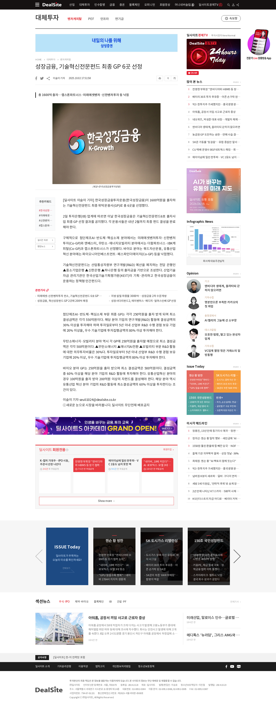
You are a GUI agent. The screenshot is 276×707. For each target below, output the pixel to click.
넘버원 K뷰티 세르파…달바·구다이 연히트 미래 (218, 476)
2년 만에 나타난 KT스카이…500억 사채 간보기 (218, 491)
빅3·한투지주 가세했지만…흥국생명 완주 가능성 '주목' (223, 104)
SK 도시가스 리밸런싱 (227, 375)
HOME (38, 59)
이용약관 (83, 666)
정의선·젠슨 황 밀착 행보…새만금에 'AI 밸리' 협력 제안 (223, 438)
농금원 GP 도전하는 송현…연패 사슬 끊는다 (216, 134)
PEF (91, 19)
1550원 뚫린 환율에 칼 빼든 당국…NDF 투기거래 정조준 (223, 446)
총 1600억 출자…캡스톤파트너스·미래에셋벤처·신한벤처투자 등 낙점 (83, 95)
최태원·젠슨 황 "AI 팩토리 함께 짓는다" (214, 461)
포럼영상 (165, 4)
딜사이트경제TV (210, 4)
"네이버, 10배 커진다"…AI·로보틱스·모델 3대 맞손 (201, 384)
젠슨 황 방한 (196, 375)
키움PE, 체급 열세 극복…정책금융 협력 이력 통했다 (201, 406)
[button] (237, 556)
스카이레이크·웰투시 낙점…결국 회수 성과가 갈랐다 (201, 410)
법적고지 (100, 666)
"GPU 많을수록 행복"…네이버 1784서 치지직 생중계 (201, 388)
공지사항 (42, 657)
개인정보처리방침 (121, 666)
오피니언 (149, 4)
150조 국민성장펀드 (200, 397)
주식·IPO (64, 601)
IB (110, 601)
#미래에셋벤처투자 (46, 215)
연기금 (119, 19)
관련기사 (40, 290)
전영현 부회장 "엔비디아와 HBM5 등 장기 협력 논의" (221, 89)
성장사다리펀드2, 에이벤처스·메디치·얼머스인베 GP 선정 (143, 301)
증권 (122, 4)
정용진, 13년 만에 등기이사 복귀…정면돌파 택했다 (220, 431)
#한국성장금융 (46, 210)
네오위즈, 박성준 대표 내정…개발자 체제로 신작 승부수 (223, 119)
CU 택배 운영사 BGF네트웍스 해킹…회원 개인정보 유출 (223, 149)
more (47, 290)
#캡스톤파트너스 (46, 225)
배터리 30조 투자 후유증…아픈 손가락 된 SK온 (218, 97)
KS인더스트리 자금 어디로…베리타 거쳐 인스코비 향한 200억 (226, 498)
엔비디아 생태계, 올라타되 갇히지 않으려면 (216, 127)
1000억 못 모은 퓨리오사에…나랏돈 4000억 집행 (201, 402)
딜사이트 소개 (42, 666)
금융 (112, 4)
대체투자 (84, 4)
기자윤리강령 (64, 666)
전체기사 (234, 601)
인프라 (104, 19)
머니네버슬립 (184, 4)
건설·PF (121, 601)
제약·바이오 (82, 601)
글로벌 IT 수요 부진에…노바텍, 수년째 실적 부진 (228, 406)
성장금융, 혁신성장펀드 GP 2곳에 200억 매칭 (62, 301)
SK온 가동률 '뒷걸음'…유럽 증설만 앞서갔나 (217, 142)
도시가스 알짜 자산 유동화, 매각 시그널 (228, 380)
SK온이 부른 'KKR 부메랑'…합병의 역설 (228, 388)
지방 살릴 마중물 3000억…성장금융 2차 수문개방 (138, 296)
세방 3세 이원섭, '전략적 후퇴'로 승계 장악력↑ (218, 483)
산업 (72, 4)
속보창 (233, 18)
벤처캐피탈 (75, 19)
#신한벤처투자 (46, 220)
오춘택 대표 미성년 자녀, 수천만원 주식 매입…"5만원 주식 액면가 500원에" (228, 410)
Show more (106, 501)
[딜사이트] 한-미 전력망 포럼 (69, 657)
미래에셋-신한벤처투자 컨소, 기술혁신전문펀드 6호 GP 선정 (70, 296)
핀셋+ (219, 397)
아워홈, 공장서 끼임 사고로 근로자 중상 (214, 112)
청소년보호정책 (146, 666)
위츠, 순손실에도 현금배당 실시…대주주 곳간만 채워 (228, 402)
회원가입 (167, 449)
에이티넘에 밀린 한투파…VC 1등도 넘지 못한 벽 (218, 157)
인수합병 (99, 4)
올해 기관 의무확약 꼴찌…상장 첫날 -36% (215, 453)
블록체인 (134, 4)
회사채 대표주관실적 (213, 261)
